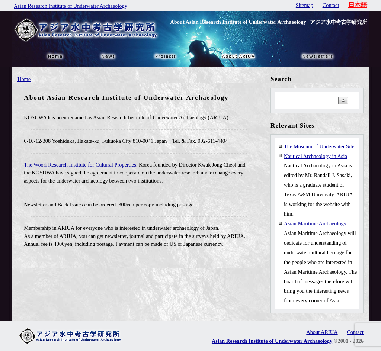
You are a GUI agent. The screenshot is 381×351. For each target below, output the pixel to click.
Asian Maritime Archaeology (315, 223)
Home (24, 79)
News (108, 55)
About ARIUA (239, 55)
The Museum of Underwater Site (319, 146)
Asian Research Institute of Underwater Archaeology (70, 6)
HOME (54, 55)
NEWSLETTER (319, 55)
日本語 (357, 5)
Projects (164, 55)
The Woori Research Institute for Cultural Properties (80, 165)
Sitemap (304, 5)
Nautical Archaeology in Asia (315, 156)
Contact (331, 5)
